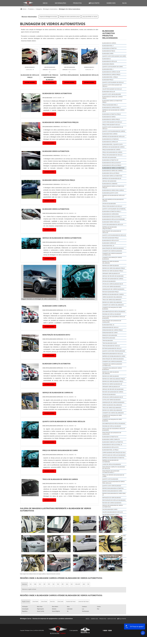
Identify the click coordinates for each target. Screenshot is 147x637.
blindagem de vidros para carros (113, 190)
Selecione (24, 584)
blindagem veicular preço (110, 173)
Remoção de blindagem (109, 335)
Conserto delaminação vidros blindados (112, 258)
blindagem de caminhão (109, 183)
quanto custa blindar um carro (112, 66)
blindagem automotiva (109, 48)
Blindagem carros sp (109, 243)
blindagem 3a (106, 58)
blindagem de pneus (108, 51)
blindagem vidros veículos (111, 222)
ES (40, 584)
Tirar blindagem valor (109, 343)
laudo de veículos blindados (111, 464)
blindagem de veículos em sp (111, 162)
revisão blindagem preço (110, 238)
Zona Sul (52, 601)
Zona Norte (35, 601)
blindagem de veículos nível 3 (111, 216)
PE (62, 584)
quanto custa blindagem (110, 479)
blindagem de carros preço (111, 74)
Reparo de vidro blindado (110, 265)
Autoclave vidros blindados (111, 286)
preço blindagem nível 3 (110, 105)
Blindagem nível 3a (108, 245)
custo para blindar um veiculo (112, 122)
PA (88, 584)
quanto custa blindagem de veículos (114, 235)
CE (71, 584)
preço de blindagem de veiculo (112, 155)
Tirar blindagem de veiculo (111, 345)
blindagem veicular (108, 91)
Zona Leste (60, 601)
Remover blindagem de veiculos (112, 353)
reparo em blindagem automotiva (113, 488)
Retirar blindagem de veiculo (111, 348)
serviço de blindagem (109, 181)
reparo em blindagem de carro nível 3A (114, 494)
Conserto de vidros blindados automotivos (112, 254)
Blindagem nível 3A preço (110, 450)
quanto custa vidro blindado (111, 485)
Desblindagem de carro (110, 332)
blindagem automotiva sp (110, 160)
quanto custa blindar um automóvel (114, 209)
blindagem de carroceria (110, 214)
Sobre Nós (111, 3)
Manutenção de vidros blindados (113, 248)
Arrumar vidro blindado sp (111, 273)
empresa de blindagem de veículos (48, 16)
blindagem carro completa (111, 439)
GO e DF (77, 584)
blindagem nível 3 (107, 45)
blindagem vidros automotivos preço (112, 101)
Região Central (26, 601)
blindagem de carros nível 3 (111, 107)
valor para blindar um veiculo (112, 89)
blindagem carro (107, 53)
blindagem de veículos (109, 61)
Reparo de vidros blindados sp (112, 384)
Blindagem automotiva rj (110, 436)
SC (53, 584)
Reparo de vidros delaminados (112, 302)
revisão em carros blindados (111, 503)
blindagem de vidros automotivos (113, 168)
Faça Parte (94, 3)
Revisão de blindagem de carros (112, 278)
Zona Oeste (44, 601)
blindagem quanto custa (110, 193)
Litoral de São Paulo (83, 601)
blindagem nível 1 (107, 69)
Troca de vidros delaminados (111, 299)
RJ (30, 584)
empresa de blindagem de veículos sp (113, 196)
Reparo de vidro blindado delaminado (110, 262)
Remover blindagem (108, 338)
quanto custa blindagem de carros (113, 131)
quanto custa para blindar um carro (114, 56)
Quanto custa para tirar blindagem (113, 351)
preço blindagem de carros (111, 149)
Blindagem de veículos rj (110, 447)
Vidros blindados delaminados (112, 297)
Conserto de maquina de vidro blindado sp (112, 416)
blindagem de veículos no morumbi (113, 219)
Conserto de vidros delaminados (113, 305)
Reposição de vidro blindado (111, 497)
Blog (124, 3)
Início (87, 618)
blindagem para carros (109, 134)
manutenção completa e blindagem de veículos (113, 467)
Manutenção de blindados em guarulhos (111, 321)
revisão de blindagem (109, 157)
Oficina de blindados (109, 281)
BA (67, 584)
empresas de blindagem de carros (113, 147)
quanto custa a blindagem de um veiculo (112, 128)
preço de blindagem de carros (112, 152)
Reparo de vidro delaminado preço (113, 268)
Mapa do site (112, 618)
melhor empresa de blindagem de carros (113, 200)
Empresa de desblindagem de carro (113, 356)
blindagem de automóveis (110, 139)
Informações (60, 3)
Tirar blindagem (107, 340)
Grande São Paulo (70, 601)
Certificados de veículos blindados (113, 455)
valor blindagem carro (109, 509)
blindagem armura (108, 64)
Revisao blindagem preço (110, 291)
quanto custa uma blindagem (111, 94)
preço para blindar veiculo (111, 124)
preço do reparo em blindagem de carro (113, 475)
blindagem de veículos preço (111, 165)
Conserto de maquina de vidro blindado (112, 308)
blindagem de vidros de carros (112, 170)
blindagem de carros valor (111, 72)
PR (49, 584)
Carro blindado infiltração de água (114, 452)
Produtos (77, 3)
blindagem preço (107, 79)
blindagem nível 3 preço (110, 77)
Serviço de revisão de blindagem (112, 276)
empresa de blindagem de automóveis (110, 461)
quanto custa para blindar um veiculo (112, 85)
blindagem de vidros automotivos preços (70, 16)
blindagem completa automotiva (112, 442)
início (45, 3)
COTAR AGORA (30, 82)
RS (58, 584)
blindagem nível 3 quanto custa (112, 144)
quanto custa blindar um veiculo (113, 82)
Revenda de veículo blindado (111, 314)
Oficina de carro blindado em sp (112, 284)
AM (84, 584)
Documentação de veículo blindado (113, 311)
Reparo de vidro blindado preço (112, 271)
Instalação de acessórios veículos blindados (113, 317)
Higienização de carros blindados (113, 289)
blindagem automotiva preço (111, 114)
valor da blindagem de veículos (112, 512)
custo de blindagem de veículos (112, 224)
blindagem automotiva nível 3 (111, 211)
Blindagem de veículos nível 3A (112, 444)
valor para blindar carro (110, 514)
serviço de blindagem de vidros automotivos (112, 506)
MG (35, 584)
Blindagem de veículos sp (110, 240)
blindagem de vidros (109, 116)
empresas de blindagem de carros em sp (113, 110)
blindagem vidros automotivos (112, 176)
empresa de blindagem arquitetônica (109, 227)
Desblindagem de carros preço (112, 330)
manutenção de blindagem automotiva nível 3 (110, 471)
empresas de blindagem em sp (111, 178)
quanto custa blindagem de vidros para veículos (113, 482)
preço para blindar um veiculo (89, 16)
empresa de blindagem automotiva (113, 457)
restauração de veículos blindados (114, 500)
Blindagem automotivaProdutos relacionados (110, 34)
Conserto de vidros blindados (112, 251)
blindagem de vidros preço (111, 119)
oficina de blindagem (109, 203)
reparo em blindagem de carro (112, 491)
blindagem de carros (109, 43)
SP (44, 584)
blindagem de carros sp (110, 141)
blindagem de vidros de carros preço (112, 97)
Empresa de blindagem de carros (113, 294)
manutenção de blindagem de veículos (111, 231)
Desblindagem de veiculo (110, 327)
